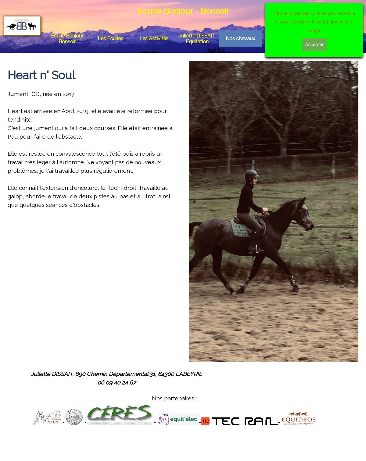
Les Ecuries (110, 38)
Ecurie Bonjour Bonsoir (67, 38)
